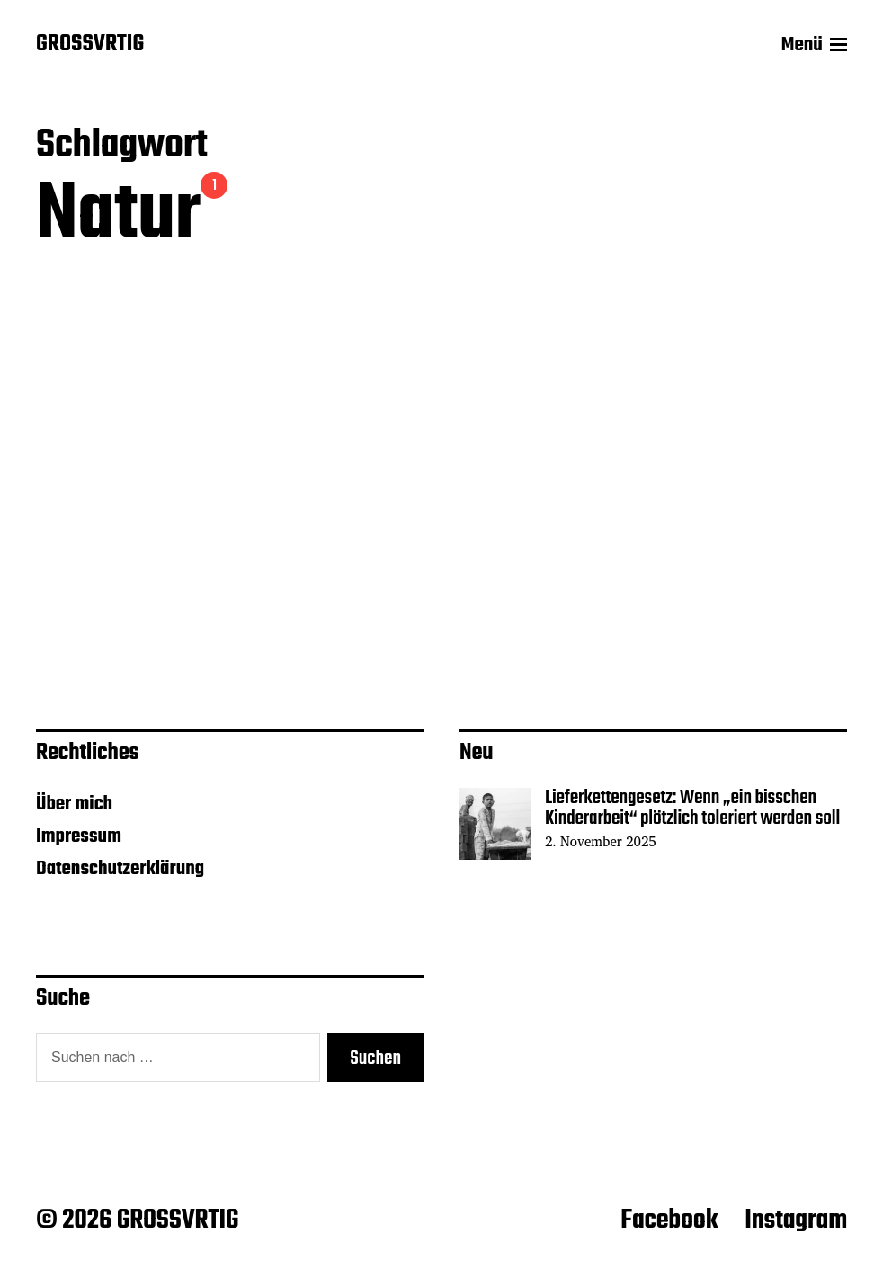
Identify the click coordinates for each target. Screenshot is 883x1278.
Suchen (375, 1058)
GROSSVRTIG (90, 44)
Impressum (78, 836)
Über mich (74, 804)
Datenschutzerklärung (120, 868)
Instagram (796, 1220)
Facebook (669, 1220)
